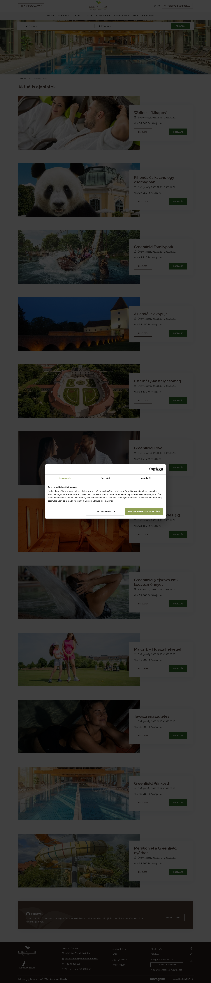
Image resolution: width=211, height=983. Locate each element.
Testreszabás (105, 511)
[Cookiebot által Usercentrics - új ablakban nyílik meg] (151, 469)
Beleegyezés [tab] (65, 478)
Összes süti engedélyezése (144, 511)
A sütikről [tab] (146, 478)
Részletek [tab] (105, 478)
